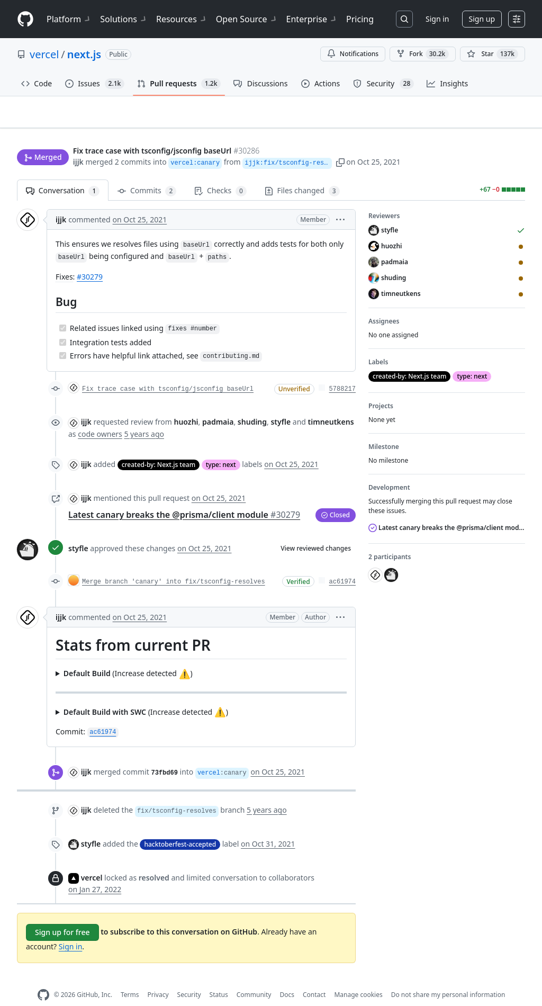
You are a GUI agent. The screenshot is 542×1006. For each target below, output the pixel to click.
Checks (220, 174)
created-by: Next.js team (158, 447)
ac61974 (342, 565)
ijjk (78, 142)
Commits (147, 174)
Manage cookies (358, 978)
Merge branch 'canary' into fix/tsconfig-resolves (173, 565)
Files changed (302, 174)
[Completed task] (62, 311)
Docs (286, 978)
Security (189, 978)
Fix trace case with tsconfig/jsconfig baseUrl (168, 372)
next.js (84, 54)
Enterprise (312, 19)
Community (254, 978)
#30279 (90, 260)
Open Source (247, 19)
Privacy (158, 978)
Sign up (482, 19)
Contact (314, 978)
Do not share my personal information (448, 978)
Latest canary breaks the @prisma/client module (184, 498)
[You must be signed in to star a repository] (492, 54)
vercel (44, 54)
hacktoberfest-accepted (180, 827)
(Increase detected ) (128, 657)
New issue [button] (492, 119)
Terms (130, 978)
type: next (221, 447)
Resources (181, 19)
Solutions (124, 19)
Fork (422, 54)
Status (219, 978)
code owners (100, 417)
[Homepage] (25, 19)
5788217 (342, 372)
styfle (78, 532)
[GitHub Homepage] (43, 978)
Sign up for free (62, 915)
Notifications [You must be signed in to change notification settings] (352, 53)
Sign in (437, 19)
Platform (69, 19)
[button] (353, 141)
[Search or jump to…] (404, 19)
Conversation (63, 174)
